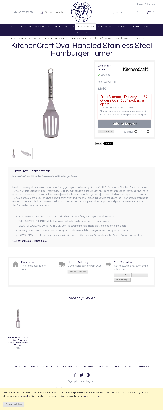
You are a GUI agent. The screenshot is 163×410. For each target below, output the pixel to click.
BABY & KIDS (122, 26)
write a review (139, 275)
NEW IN (77, 33)
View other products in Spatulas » (29, 241)
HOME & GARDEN (85, 26)
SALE (86, 33)
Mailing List (70, 366)
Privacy (129, 366)
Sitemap (144, 366)
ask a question (122, 275)
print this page (122, 280)
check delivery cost (78, 272)
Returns (103, 366)
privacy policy (24, 396)
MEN (99, 26)
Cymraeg (151, 4)
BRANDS (147, 26)
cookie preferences (91, 396)
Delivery (88, 366)
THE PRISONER (55, 26)
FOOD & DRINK (19, 26)
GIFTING (136, 26)
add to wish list (106, 131)
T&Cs (116, 366)
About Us (20, 366)
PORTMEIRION (36, 26)
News (34, 366)
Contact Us (50, 366)
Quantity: (128, 132)
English (140, 4)
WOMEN (109, 26)
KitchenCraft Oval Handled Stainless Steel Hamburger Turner (18, 341)
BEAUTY (69, 26)
